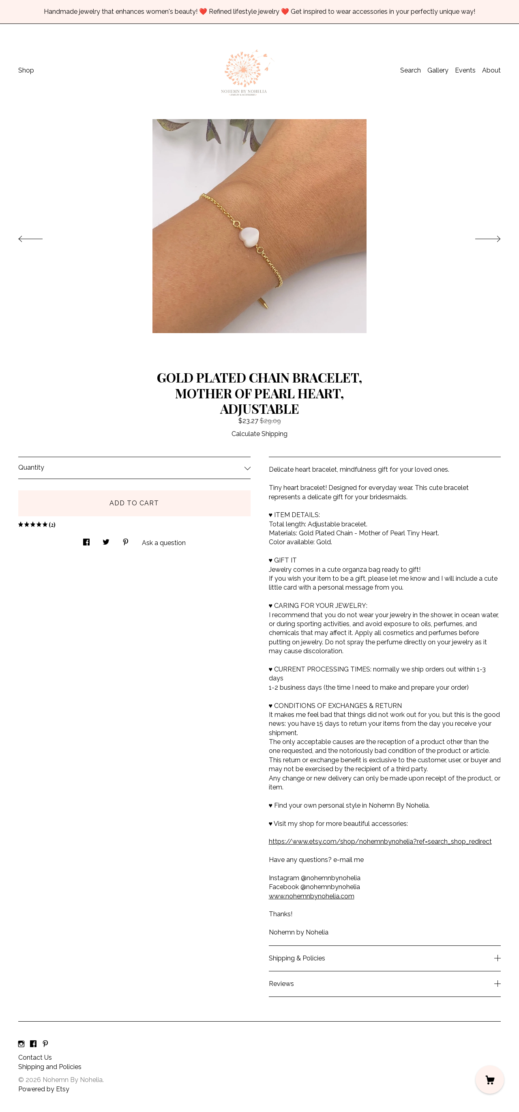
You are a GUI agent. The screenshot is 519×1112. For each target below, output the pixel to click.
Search (410, 70)
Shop (26, 70)
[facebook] (33, 1044)
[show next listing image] (480, 236)
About (491, 70)
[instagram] (21, 1044)
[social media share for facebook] (86, 540)
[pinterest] (45, 1044)
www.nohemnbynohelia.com (311, 896)
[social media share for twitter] (106, 540)
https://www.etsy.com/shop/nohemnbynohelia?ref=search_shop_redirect (380, 841)
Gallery (437, 70)
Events (465, 70)
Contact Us (35, 1057)
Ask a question (164, 543)
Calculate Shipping (259, 434)
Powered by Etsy (43, 1089)
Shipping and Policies (49, 1067)
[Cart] (490, 1079)
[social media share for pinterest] (125, 540)
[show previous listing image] (38, 236)
